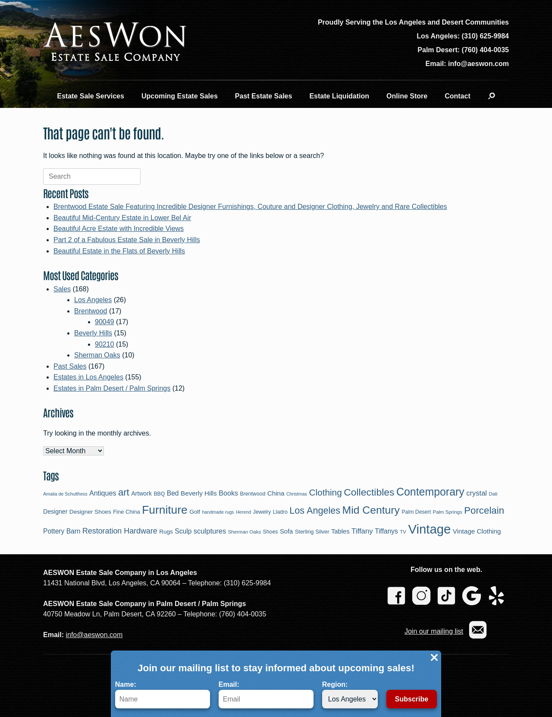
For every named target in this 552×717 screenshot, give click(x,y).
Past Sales (69, 366)
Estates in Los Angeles (88, 377)
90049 (104, 321)
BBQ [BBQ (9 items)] (159, 494)
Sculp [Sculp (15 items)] (183, 531)
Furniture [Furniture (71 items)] (165, 509)
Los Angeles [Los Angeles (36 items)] (314, 510)
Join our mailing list (434, 631)
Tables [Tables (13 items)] (340, 531)
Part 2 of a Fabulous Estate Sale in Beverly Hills (126, 239)
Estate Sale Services (90, 96)
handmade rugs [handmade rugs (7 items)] (218, 512)
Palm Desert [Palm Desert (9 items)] (416, 512)
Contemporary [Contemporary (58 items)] (430, 492)
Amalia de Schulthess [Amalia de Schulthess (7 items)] (65, 493)
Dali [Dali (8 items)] (493, 493)
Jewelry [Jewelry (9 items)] (262, 512)
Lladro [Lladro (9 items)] (280, 512)
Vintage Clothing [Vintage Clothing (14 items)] (477, 531)
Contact (457, 96)
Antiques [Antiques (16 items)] (102, 493)
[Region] (350, 699)
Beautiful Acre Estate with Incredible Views (118, 228)
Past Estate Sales (263, 96)
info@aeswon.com (94, 634)
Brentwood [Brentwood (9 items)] (252, 494)
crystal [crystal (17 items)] (476, 493)
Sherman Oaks (97, 355)
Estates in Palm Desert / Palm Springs (111, 388)
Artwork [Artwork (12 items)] (141, 493)
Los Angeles (93, 299)
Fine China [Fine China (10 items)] (126, 512)
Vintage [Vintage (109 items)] (429, 529)
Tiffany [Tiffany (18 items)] (362, 531)
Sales (62, 289)
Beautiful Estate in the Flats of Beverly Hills (119, 251)
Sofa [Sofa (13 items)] (286, 531)
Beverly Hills (93, 333)
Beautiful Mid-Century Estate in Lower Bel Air (122, 217)
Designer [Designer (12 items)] (55, 511)
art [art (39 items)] (123, 492)
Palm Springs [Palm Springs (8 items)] (447, 512)
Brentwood (90, 311)
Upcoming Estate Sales (179, 96)
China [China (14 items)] (276, 493)
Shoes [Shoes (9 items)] (270, 532)
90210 (104, 344)
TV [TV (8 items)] (403, 531)
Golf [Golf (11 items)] (194, 512)
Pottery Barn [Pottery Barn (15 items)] (62, 531)
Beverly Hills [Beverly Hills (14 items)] (199, 493)
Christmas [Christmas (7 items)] (296, 493)
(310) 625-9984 (485, 36)
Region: (350, 694)
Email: (266, 694)
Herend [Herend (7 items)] (243, 512)
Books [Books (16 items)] (228, 493)
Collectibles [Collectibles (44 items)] (369, 492)
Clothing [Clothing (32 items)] (325, 492)
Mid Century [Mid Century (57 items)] (371, 510)
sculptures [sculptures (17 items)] (210, 531)
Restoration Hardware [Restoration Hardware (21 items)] (119, 531)
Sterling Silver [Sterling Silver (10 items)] (312, 531)
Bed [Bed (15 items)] (173, 493)
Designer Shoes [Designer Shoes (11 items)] (90, 512)
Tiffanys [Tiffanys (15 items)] (386, 531)
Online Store (406, 96)
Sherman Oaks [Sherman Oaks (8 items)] (244, 531)
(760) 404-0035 (485, 50)
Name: (162, 694)
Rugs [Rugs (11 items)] (166, 531)
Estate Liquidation (339, 96)
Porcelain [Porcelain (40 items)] (484, 510)
